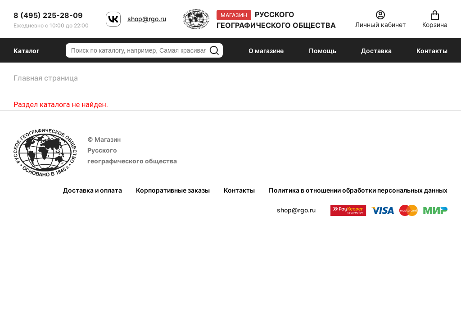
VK (113, 19)
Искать (214, 50)
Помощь (322, 50)
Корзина (434, 24)
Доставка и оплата (92, 190)
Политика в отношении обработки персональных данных (358, 190)
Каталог (27, 50)
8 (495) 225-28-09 (48, 15)
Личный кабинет (380, 24)
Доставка (376, 50)
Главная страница (46, 77)
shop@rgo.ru (146, 18)
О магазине (266, 50)
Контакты (431, 50)
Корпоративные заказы (173, 190)
